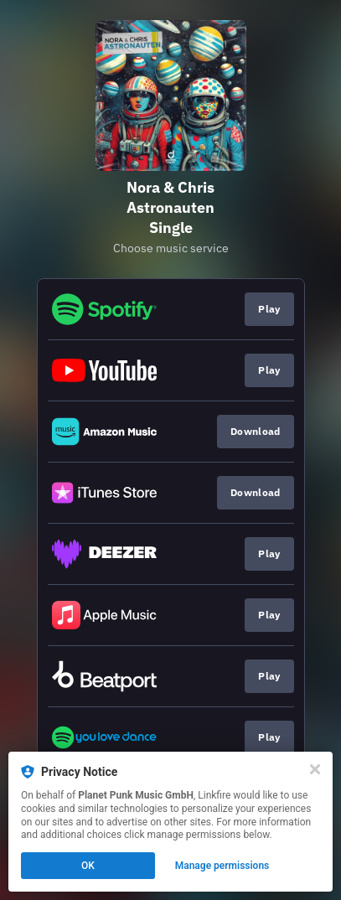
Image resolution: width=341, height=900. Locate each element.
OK (88, 866)
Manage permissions (222, 866)
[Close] (315, 769)
